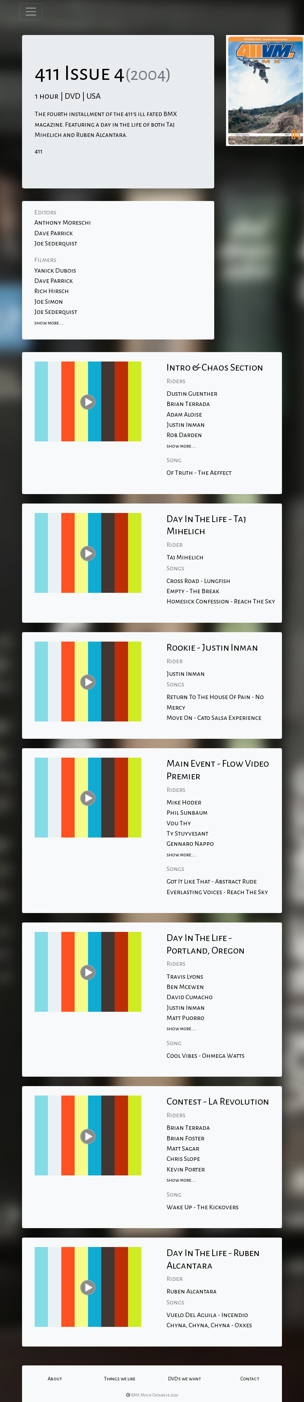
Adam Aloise (184, 414)
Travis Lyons (185, 976)
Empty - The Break (193, 591)
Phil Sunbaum (187, 812)
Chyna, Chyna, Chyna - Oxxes (209, 1325)
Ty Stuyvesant (187, 833)
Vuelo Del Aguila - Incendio (207, 1315)
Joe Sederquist (55, 243)
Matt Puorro (185, 1018)
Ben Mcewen (185, 987)
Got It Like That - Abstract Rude (212, 881)
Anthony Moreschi (62, 222)
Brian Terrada (188, 404)
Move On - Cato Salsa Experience (214, 717)
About (55, 1379)
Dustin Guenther (192, 393)
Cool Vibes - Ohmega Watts (206, 1055)
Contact (249, 1379)
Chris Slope (183, 1158)
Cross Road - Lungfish (198, 581)
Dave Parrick (53, 233)
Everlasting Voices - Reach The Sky (217, 892)
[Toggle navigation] (31, 11)
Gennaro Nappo (190, 843)
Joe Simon (48, 301)
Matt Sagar (183, 1148)
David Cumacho (190, 997)
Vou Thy (179, 823)
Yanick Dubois (55, 270)
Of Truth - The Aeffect (199, 472)
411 (39, 151)
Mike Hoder (184, 802)
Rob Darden (184, 435)
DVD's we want (184, 1379)
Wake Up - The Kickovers (203, 1207)
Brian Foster (185, 1138)
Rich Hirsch (51, 291)
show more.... (49, 323)
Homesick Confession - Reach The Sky (221, 601)
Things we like (119, 1379)
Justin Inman (186, 424)
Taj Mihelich (185, 557)
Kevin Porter (186, 1169)
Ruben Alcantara (192, 1291)
